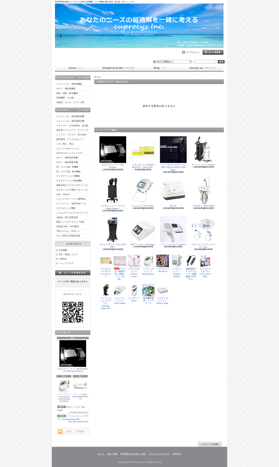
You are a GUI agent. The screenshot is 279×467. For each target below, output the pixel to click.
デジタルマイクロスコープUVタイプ (105, 266)
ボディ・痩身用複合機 (67, 162)
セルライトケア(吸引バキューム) (72, 190)
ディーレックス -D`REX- (203, 151)
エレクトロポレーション (68, 148)
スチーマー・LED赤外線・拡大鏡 (72, 125)
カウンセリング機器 (66, 208)
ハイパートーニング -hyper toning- (120, 294)
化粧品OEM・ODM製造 (67, 226)
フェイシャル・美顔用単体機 (70, 116)
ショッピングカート (213, 52)
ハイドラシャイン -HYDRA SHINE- (177, 266)
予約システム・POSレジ (68, 231)
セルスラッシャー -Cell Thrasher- (72, 355)
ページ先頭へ (210, 444)
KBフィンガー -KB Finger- (143, 231)
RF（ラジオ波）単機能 (67, 167)
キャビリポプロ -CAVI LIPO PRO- (112, 232)
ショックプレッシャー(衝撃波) (71, 199)
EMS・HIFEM (63, 194)
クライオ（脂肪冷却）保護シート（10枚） (120, 267)
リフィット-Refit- (80, 386)
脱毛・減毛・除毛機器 (67, 93)
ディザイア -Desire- (134, 293)
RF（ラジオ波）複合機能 (68, 171)
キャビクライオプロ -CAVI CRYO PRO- (205, 266)
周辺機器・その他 (64, 97)
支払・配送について (118, 68)
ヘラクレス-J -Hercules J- (162, 264)
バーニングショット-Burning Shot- (64, 388)
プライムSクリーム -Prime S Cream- (134, 266)
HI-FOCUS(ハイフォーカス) (69, 153)
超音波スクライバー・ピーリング (72, 130)
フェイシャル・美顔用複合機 (70, 121)
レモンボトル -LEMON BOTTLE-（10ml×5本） (143, 152)
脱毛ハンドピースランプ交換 (70, 222)
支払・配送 (112, 454)
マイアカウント (193, 52)
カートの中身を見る (73, 272)
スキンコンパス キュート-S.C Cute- (203, 232)
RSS (69, 432)
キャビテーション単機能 (68, 176)
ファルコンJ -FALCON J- (143, 192)
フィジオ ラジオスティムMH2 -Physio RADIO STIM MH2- (173, 153)
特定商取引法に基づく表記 (133, 454)
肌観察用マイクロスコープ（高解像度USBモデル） (191, 267)
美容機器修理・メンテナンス (148, 294)
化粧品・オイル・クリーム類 (70, 102)
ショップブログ (160, 68)
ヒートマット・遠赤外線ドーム (71, 203)
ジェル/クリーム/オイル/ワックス (72, 213)
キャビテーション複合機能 (69, 180)
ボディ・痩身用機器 (66, 88)
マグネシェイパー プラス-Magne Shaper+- (113, 193)
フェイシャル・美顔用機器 (69, 84)
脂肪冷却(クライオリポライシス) (72, 185)
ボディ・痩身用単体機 (67, 157)
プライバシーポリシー (159, 454)
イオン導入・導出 (64, 144)
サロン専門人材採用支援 (68, 235)
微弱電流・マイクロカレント (70, 139)
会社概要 (63, 250)
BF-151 (173, 192)
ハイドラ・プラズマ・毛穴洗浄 (71, 134)
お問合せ (203, 68)
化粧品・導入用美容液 (67, 217)
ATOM (80, 432)
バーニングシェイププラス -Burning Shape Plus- (105, 297)
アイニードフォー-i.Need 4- (173, 231)
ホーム (76, 68)
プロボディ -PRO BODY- (203, 192)
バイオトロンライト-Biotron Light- (162, 294)
